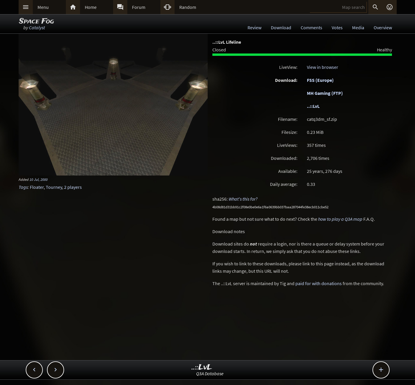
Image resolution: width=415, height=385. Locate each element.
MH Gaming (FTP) (325, 93)
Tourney (54, 187)
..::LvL (313, 106)
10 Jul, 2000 (39, 179)
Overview (383, 27)
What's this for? (243, 199)
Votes (337, 27)
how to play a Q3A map (340, 219)
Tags (23, 187)
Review (254, 27)
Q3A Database (210, 373)
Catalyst (37, 27)
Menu (43, 7)
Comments (311, 27)
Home (91, 7)
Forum (138, 7)
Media (358, 27)
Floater (37, 187)
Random (187, 7)
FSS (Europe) (320, 80)
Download (281, 27)
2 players (73, 187)
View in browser (322, 67)
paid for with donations (318, 283)
